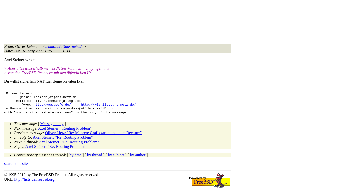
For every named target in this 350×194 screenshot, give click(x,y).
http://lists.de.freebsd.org (34, 184)
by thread (94, 160)
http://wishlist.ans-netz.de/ (108, 108)
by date (76, 160)
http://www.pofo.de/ (52, 108)
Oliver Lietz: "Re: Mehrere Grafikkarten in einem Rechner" (93, 138)
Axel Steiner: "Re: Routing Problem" (63, 143)
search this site (16, 169)
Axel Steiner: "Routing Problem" (65, 133)
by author (137, 160)
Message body (52, 129)
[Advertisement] (96, 15)
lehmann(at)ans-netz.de (64, 46)
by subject (116, 160)
